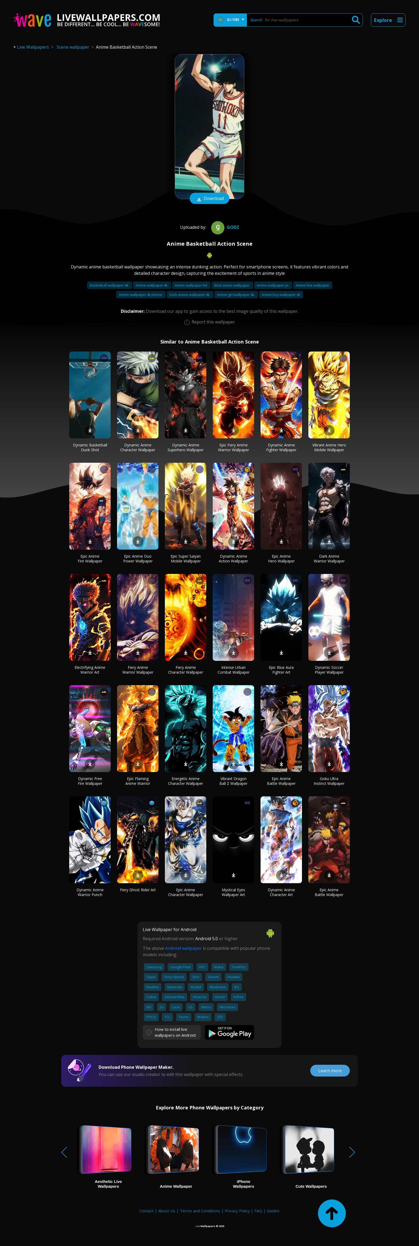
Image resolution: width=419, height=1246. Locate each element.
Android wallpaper (183, 948)
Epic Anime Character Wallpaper (185, 892)
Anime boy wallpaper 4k (281, 294)
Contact (146, 1210)
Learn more (330, 1071)
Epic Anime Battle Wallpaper (281, 781)
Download (209, 198)
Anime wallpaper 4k (152, 285)
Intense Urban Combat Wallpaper (234, 670)
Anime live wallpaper (312, 285)
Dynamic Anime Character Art (281, 892)
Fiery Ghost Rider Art (138, 889)
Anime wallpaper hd (191, 285)
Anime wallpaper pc (273, 285)
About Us (166, 1210)
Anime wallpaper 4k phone (141, 294)
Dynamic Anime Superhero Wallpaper (186, 447)
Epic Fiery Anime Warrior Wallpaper (233, 447)
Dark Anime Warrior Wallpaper (329, 559)
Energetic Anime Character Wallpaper (185, 781)
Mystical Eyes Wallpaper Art (233, 892)
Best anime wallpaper (232, 285)
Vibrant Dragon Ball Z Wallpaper (233, 781)
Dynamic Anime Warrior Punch (90, 892)
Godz (224, 227)
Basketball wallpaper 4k (109, 285)
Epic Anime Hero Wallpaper (281, 559)
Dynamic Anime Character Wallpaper (137, 447)
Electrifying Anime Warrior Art (90, 670)
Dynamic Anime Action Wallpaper (233, 559)
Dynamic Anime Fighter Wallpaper (281, 447)
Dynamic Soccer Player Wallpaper (329, 670)
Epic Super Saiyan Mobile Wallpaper (185, 559)
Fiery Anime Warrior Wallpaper (137, 670)
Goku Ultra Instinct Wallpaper (329, 781)
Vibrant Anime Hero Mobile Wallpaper (329, 447)
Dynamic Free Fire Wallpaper (90, 781)
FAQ (258, 1210)
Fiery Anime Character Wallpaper (185, 670)
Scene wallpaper (73, 47)
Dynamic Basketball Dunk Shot (90, 447)
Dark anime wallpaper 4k (190, 294)
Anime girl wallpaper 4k (236, 294)
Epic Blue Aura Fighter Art (281, 670)
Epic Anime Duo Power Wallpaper (138, 559)
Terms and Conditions (200, 1210)
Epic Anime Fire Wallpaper (90, 559)
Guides (273, 1210)
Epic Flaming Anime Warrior (137, 781)
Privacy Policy (237, 1210)
